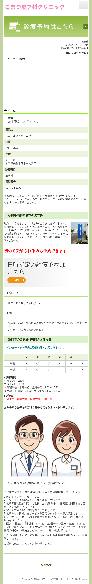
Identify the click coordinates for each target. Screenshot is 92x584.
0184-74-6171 (80, 52)
